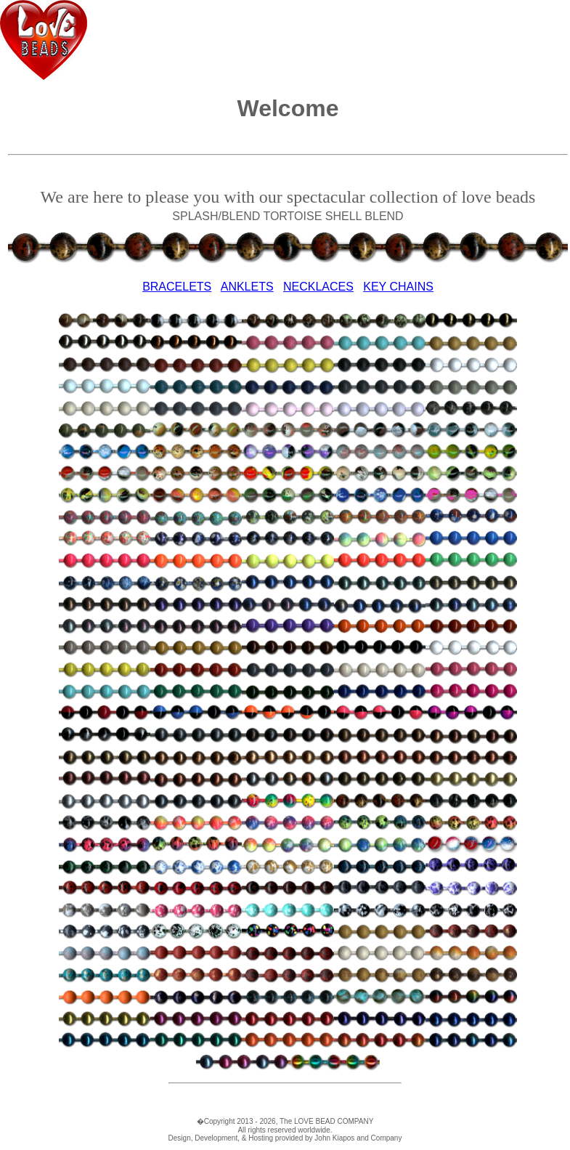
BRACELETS (176, 286)
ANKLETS (247, 286)
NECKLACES (318, 286)
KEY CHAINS (398, 286)
